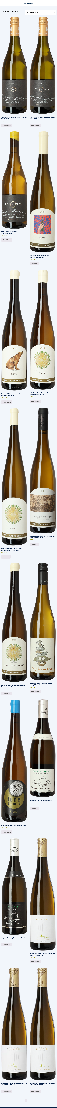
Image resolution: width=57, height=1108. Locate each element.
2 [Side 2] (28, 1100)
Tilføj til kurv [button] (7, 125)
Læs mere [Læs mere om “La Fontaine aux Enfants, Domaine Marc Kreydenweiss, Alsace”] (34, 544)
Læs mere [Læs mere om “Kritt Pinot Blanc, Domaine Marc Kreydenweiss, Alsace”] (34, 264)
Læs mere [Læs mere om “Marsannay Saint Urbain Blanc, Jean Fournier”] (34, 808)
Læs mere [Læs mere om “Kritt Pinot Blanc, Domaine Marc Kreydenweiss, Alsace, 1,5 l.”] (6, 557)
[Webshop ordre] (40, 12)
